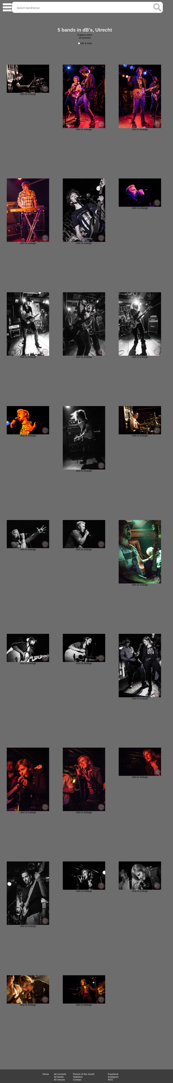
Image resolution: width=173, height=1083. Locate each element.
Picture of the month (83, 1074)
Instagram (113, 1077)
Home (45, 1074)
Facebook (113, 1074)
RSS (110, 1079)
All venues (59, 1079)
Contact (77, 1079)
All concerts (60, 1074)
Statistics (78, 1077)
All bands (59, 1077)
